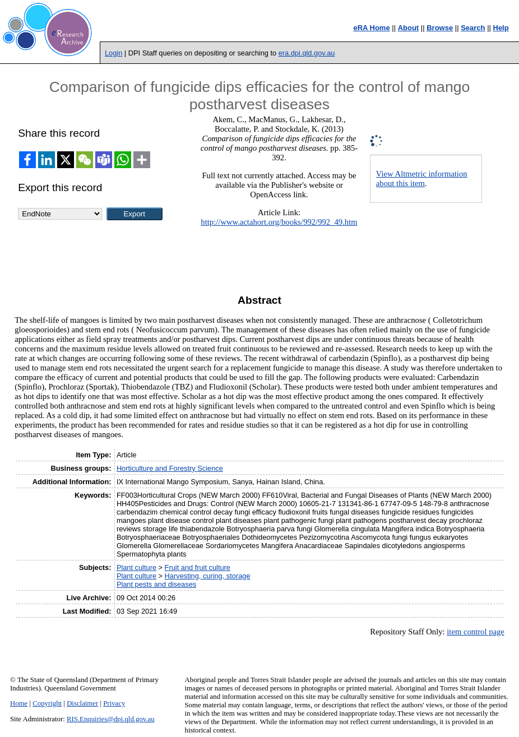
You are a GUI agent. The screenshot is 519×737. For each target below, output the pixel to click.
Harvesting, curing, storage (208, 576)
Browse (440, 28)
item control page (475, 631)
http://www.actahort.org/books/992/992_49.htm (279, 221)
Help (501, 28)
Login (113, 53)
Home (18, 703)
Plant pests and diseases (156, 584)
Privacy (114, 703)
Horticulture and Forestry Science (170, 468)
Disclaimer (82, 703)
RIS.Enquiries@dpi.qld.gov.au (111, 719)
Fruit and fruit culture (197, 567)
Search (473, 28)
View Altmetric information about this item (421, 178)
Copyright (47, 703)
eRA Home (371, 28)
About (408, 28)
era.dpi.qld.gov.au (307, 53)
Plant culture (136, 567)
